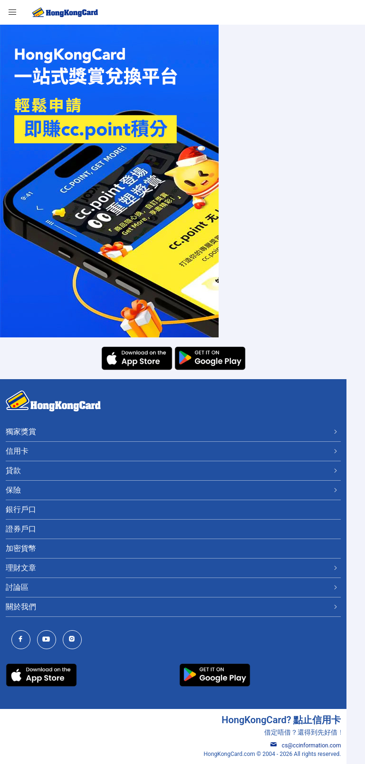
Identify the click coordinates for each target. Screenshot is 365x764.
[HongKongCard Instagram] (74, 639)
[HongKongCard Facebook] (23, 639)
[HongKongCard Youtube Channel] (49, 639)
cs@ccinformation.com (323, 745)
